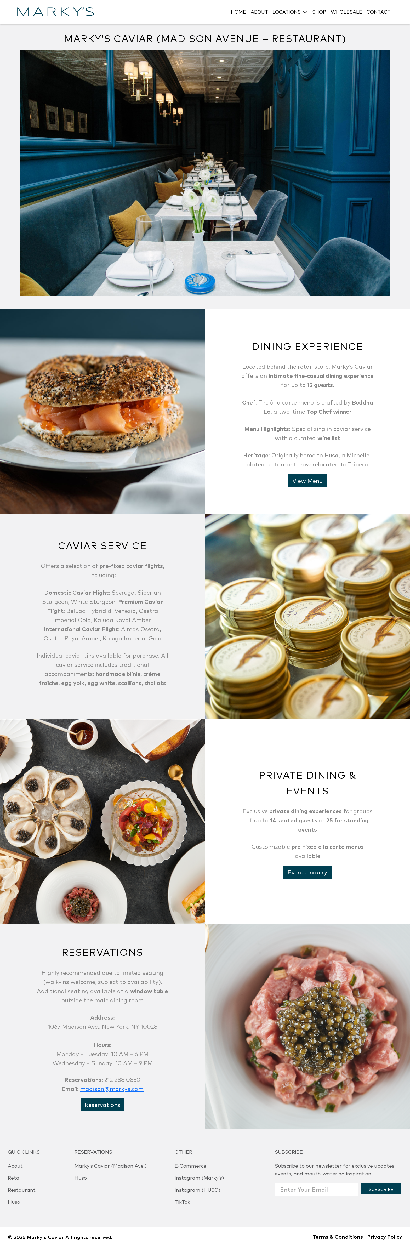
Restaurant (22, 1189)
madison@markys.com (112, 1088)
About (15, 1165)
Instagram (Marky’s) (199, 1177)
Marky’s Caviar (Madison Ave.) (110, 1165)
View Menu (307, 480)
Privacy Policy (384, 1236)
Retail (15, 1177)
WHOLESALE (346, 11)
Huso (14, 1201)
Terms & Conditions (338, 1236)
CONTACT (378, 11)
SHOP (319, 11)
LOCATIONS (286, 11)
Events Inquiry (307, 872)
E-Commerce (190, 1165)
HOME (238, 11)
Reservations (102, 1104)
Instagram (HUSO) (197, 1189)
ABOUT (259, 11)
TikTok (182, 1201)
